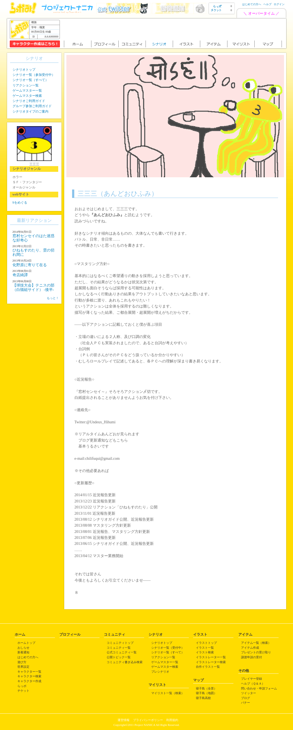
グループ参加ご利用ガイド (32, 106)
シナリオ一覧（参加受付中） (34, 75)
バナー (245, 702)
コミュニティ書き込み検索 (125, 662)
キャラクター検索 (29, 676)
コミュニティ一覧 (119, 647)
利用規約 (172, 720)
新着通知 (23, 652)
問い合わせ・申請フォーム (259, 688)
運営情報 (123, 720)
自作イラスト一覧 (208, 666)
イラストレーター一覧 (211, 657)
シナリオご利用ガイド (29, 101)
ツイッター (248, 693)
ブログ (245, 698)
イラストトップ (206, 642)
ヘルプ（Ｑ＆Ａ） (253, 683)
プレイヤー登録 (251, 678)
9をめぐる (20, 202)
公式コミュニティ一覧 (122, 652)
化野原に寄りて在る (30, 265)
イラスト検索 (205, 652)
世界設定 (23, 666)
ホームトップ (26, 642)
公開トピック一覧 (119, 657)
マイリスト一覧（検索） (167, 693)
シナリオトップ (24, 70)
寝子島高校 (203, 698)
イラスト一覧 (205, 647)
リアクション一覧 (26, 85)
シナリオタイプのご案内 (30, 111)
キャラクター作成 (29, 681)
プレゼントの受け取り (256, 652)
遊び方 (21, 662)
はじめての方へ (251, 4)
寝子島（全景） (206, 688)
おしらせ (23, 647)
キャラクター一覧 (29, 671)
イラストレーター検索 (211, 662)
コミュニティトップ (120, 642)
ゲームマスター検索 (27, 96)
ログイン (279, 4)
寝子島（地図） (206, 693)
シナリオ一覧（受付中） (167, 647)
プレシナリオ (160, 671)
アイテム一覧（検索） (256, 642)
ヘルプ (267, 4)
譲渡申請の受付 (251, 657)
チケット (23, 690)
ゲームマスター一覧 (27, 90)
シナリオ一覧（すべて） (30, 80)
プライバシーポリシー (148, 720)
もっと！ (53, 298)
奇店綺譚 (20, 275)
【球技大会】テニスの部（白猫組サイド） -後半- (33, 287)
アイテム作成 (250, 647)
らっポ (21, 686)
